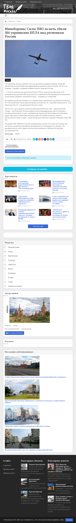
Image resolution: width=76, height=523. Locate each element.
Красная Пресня (35, 492)
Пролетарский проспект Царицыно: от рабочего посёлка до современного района (35, 401)
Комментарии (11, 145)
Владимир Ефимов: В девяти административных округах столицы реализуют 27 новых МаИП (26, 214)
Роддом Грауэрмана (37, 464)
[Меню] (6, 15)
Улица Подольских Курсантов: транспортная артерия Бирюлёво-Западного (35, 377)
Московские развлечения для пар (64, 485)
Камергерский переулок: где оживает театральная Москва (29, 450)
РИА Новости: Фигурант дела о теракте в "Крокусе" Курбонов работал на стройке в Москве (60, 468)
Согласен (69, 520)
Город (8, 80)
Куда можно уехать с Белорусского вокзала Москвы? (64, 498)
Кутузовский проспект (34, 480)
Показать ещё (38, 226)
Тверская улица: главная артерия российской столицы (27, 426)
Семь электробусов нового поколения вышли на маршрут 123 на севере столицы (60, 200)
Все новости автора (14, 333)
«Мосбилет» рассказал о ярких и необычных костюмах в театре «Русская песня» (60, 213)
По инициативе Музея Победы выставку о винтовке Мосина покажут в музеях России (59, 185)
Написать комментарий (15, 151)
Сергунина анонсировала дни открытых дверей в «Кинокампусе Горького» (26, 200)
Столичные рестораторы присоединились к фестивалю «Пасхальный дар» (26, 184)
